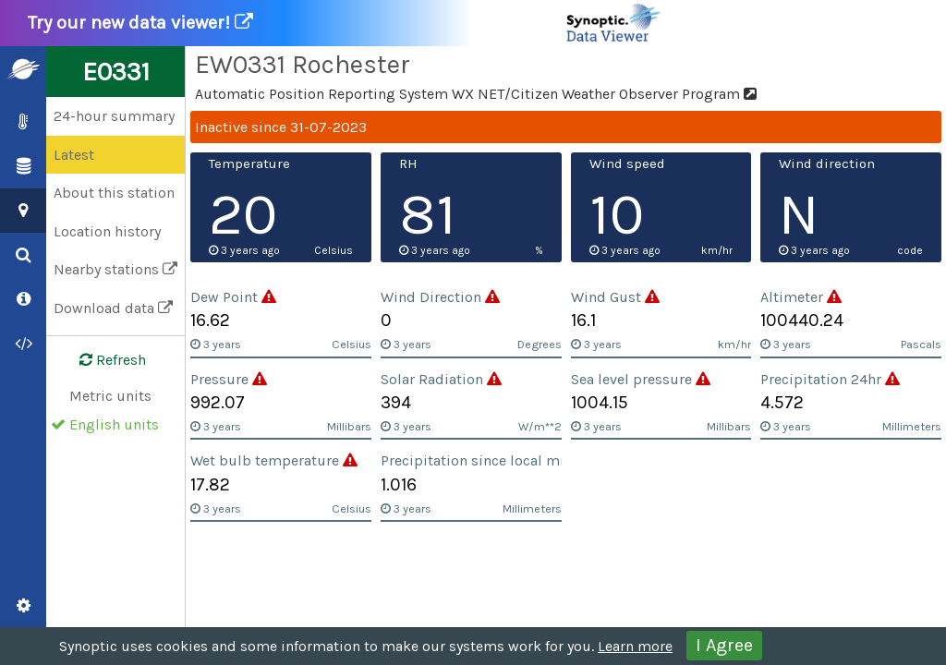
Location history (107, 231)
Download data (113, 308)
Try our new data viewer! (345, 23)
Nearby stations (115, 269)
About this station (114, 192)
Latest (74, 154)
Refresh (101, 360)
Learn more (635, 646)
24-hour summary (114, 116)
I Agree (724, 645)
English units (114, 424)
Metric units (110, 396)
